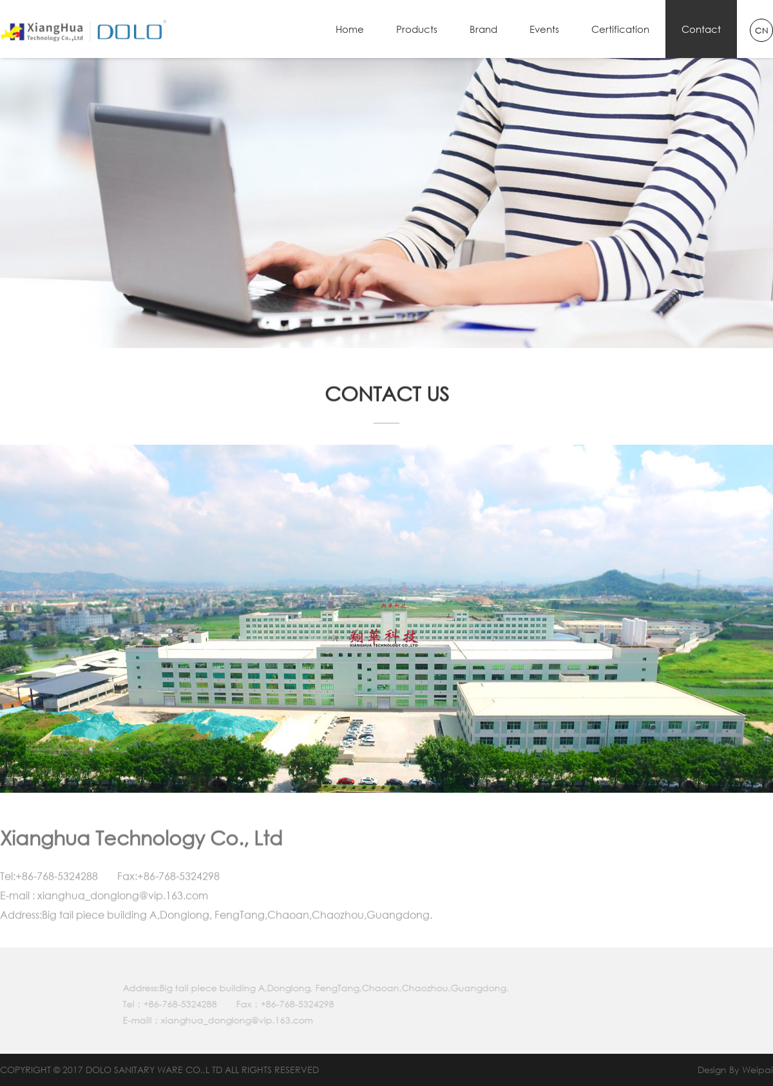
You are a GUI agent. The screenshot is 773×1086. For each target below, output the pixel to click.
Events (544, 29)
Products (416, 29)
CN (761, 30)
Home (350, 29)
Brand (483, 29)
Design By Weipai (735, 1069)
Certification (620, 29)
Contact (701, 29)
